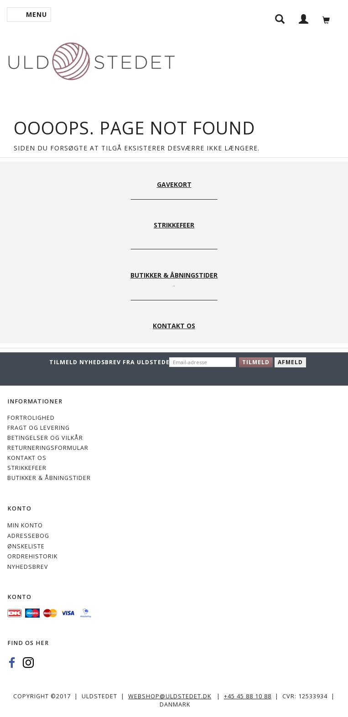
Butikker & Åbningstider (49, 478)
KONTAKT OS (27, 458)
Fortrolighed (31, 418)
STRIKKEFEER (27, 468)
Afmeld (290, 362)
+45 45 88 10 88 (247, 696)
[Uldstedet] (91, 59)
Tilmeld (256, 362)
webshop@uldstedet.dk (169, 696)
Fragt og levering (38, 428)
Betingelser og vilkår (45, 438)
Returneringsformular (47, 448)
